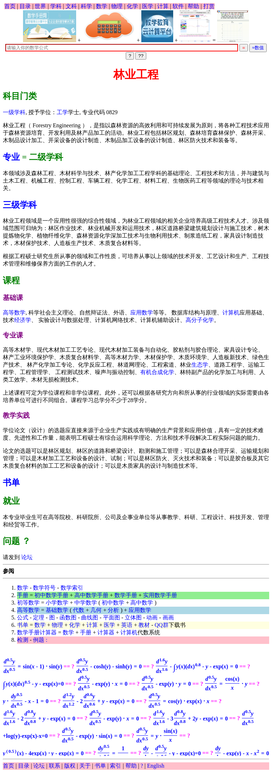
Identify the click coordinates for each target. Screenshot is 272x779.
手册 (22, 595)
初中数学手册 (51, 595)
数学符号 (44, 588)
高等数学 (14, 313)
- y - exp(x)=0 (171, 753)
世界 (40, 6)
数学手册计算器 (37, 632)
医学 (147, 6)
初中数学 (113, 603)
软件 (178, 6)
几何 (96, 610)
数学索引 (72, 588)
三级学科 (20, 205)
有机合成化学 (157, 372)
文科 (71, 6)
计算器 (105, 632)
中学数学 (85, 603)
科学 (86, 6)
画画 (168, 617)
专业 (11, 157)
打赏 (209, 6)
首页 (10, 6)
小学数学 (57, 603)
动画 (152, 617)
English (155, 766)
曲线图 (89, 617)
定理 (38, 617)
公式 (22, 617)
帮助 (193, 6)
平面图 (111, 617)
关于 (85, 766)
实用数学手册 (160, 595)
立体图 (133, 617)
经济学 (22, 320)
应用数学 (141, 313)
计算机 (230, 313)
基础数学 (57, 610)
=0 (33, 684)
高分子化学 (200, 320)
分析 (113, 610)
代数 (78, 610)
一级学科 (14, 112)
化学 (132, 6)
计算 (163, 6)
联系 (54, 766)
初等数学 (28, 603)
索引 (115, 766)
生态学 (199, 365)
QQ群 (162, 625)
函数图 (68, 617)
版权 (69, 766)
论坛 (26, 557)
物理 (117, 6)
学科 (56, 6)
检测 (22, 640)
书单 (11, 482)
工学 (62, 112)
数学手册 (125, 595)
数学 (101, 6)
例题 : (40, 640)
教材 (144, 625)
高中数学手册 (91, 595)
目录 (25, 6)
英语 (126, 625)
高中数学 (141, 603)
